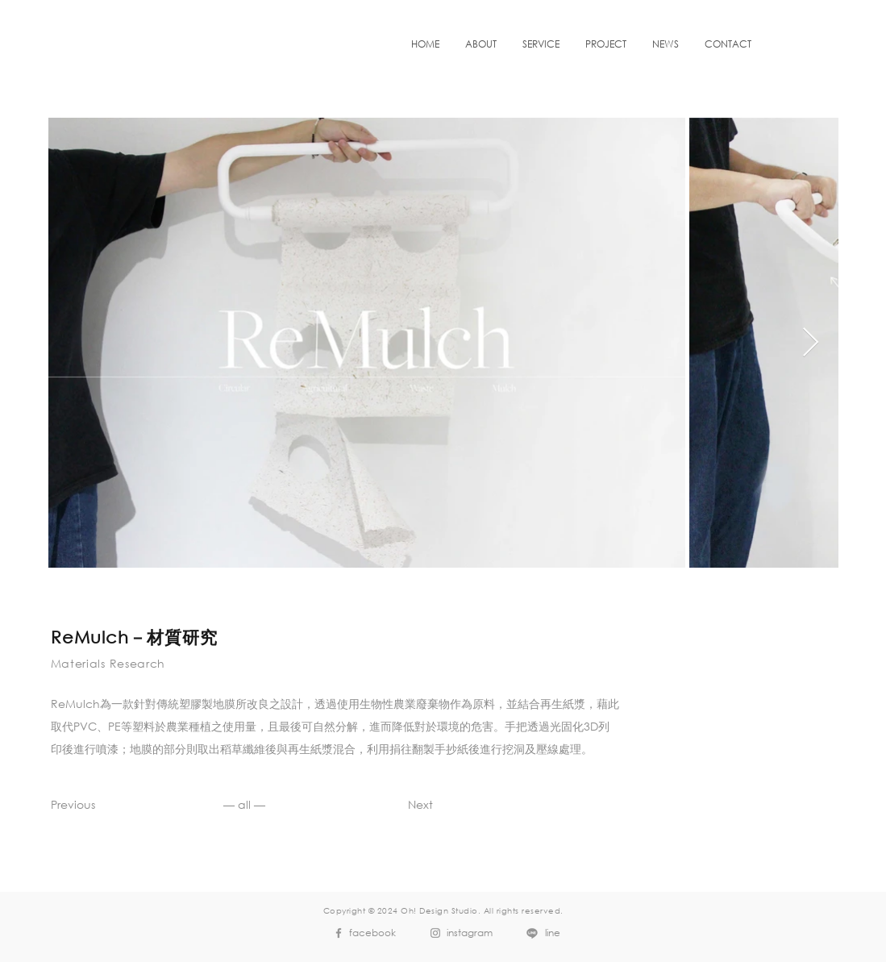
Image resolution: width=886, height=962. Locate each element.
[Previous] (92, 805)
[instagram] (457, 933)
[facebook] (361, 933)
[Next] (391, 805)
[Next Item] (810, 343)
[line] (539, 933)
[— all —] (244, 805)
